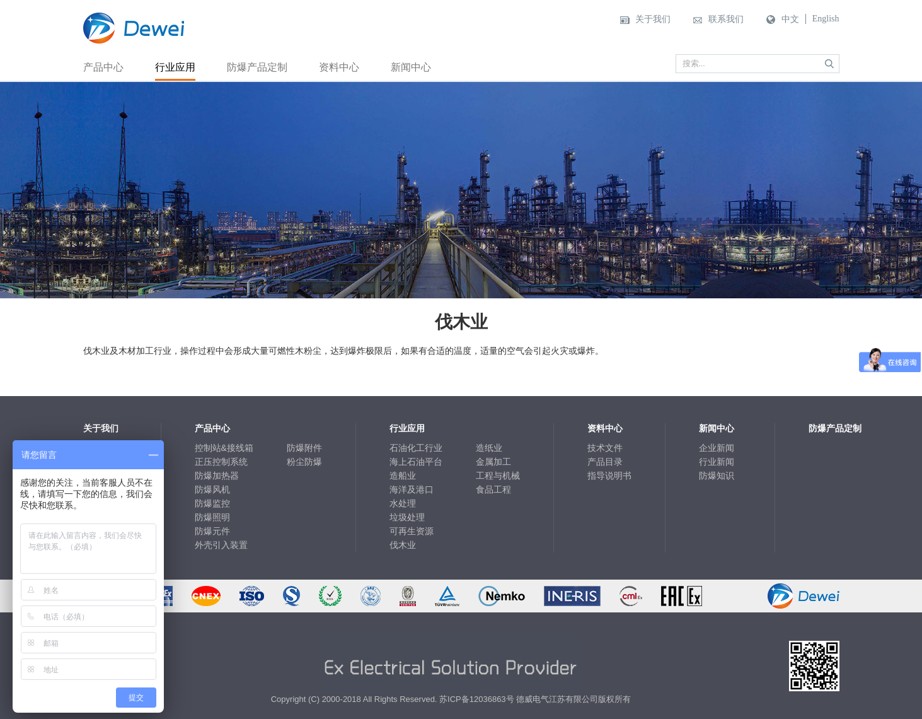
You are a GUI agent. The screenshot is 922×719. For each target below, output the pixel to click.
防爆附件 (304, 448)
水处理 (402, 503)
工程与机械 (498, 476)
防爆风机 (212, 489)
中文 (790, 19)
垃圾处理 (407, 517)
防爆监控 (212, 503)
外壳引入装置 (221, 545)
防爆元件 (212, 531)
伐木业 (402, 545)
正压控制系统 (221, 462)
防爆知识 (716, 476)
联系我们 (726, 19)
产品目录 (605, 462)
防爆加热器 (217, 476)
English (825, 18)
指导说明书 (609, 476)
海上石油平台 (415, 462)
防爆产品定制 (257, 67)
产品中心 (103, 67)
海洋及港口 (411, 489)
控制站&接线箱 (224, 448)
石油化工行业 (415, 448)
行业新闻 (716, 462)
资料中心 (339, 67)
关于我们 (653, 19)
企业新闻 (716, 448)
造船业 (402, 476)
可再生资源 (411, 531)
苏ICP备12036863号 (476, 699)
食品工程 (493, 489)
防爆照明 (212, 517)
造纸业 (489, 448)
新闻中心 (411, 67)
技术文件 (605, 448)
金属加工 (493, 462)
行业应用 (175, 67)
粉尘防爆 (304, 462)
